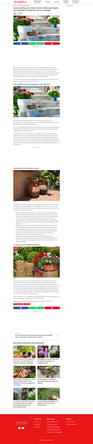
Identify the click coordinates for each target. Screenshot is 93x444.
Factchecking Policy (52, 422)
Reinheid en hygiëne (66, 1)
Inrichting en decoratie (37, 1)
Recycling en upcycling (75, 1)
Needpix (14, 118)
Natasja (20, 12)
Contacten (37, 424)
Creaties (56, 2)
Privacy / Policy (70, 422)
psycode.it (37, 427)
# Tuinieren (27, 304)
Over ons (36, 422)
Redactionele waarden (53, 427)
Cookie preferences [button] (71, 424)
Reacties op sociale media (54, 432)
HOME (14, 5)
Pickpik (14, 278)
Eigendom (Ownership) (53, 429)
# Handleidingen (18, 304)
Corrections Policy (52, 424)
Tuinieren (47, 2)
